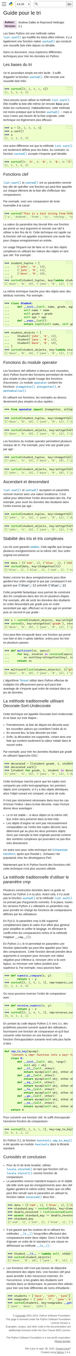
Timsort (24, 680)
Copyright (20, 1315)
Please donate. (63, 1341)
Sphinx (60, 1352)
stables (34, 547)
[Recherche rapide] (52, 4)
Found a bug (62, 1348)
